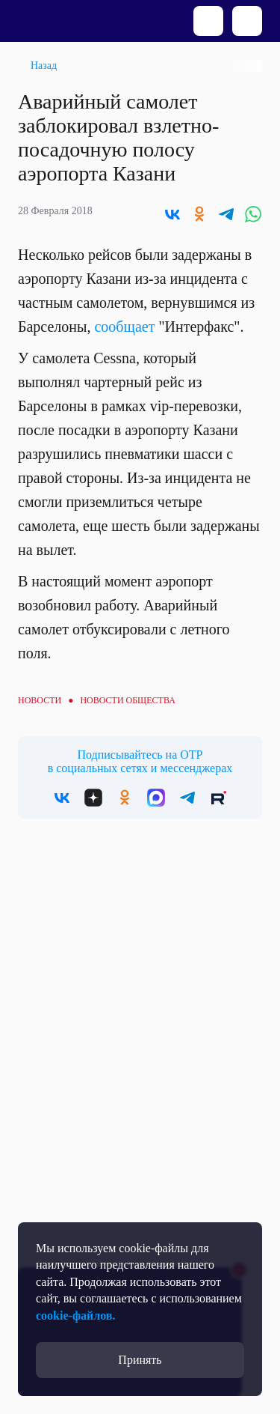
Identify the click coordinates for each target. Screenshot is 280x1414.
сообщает (126, 326)
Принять (139, 1359)
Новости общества (127, 700)
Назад (44, 65)
